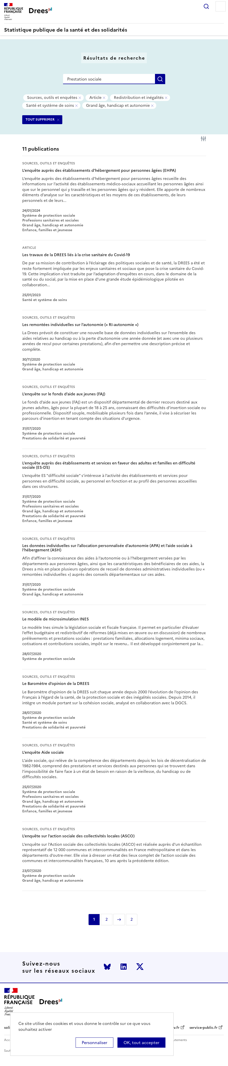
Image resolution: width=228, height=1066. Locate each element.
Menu (220, 6)
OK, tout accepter (141, 1042)
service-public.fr (203, 1027)
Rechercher (206, 6)
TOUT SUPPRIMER (40, 119)
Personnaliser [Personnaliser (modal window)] (94, 1042)
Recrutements (176, 1040)
